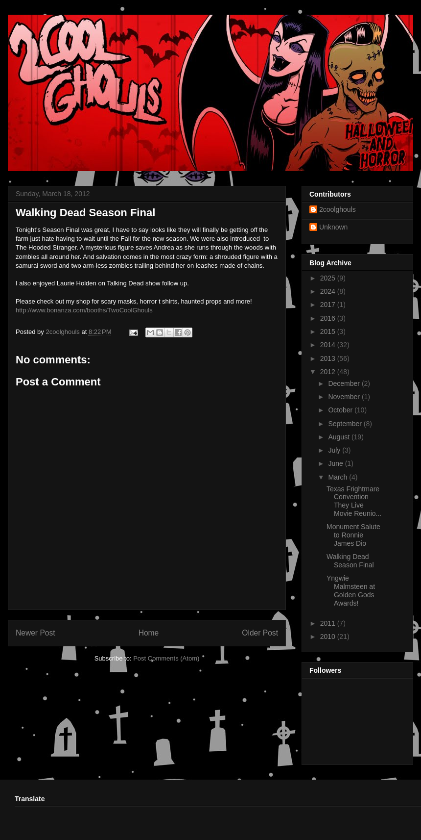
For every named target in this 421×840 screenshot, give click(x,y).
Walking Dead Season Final (350, 561)
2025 (328, 278)
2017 (328, 304)
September (345, 424)
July (335, 450)
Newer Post (35, 633)
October (341, 410)
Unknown (333, 227)
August (339, 437)
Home (149, 633)
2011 (328, 623)
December (344, 383)
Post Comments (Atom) (166, 658)
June (336, 463)
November (344, 397)
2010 (328, 636)
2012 (328, 372)
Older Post (260, 633)
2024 (328, 291)
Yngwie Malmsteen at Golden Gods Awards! (351, 590)
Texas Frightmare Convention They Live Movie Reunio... (354, 501)
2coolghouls (337, 209)
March (338, 477)
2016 (328, 318)
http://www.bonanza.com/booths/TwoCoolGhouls (84, 310)
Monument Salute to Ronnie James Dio (353, 535)
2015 (328, 331)
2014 (328, 345)
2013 (328, 358)
